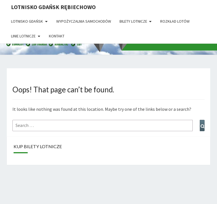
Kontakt (56, 36)
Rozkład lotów (175, 21)
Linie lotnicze (23, 36)
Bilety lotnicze (133, 21)
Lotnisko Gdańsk (27, 21)
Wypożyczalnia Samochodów (83, 21)
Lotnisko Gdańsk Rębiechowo (53, 6)
